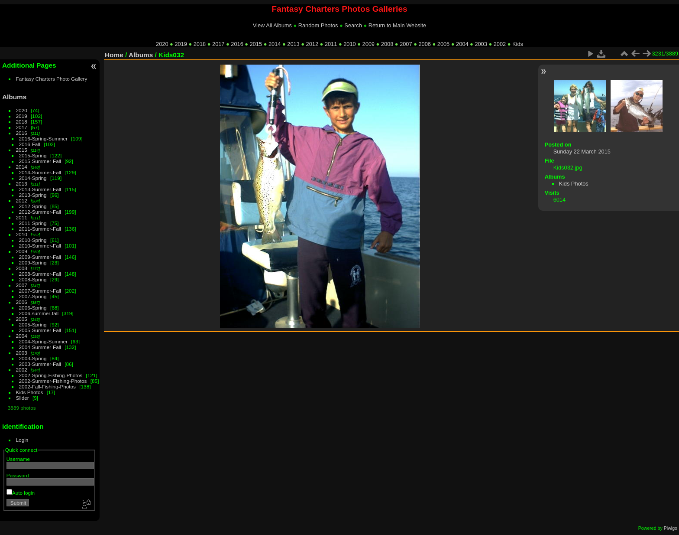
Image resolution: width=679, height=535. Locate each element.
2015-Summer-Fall (40, 161)
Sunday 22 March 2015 (582, 151)
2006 (424, 44)
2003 (481, 44)
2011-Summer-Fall (40, 229)
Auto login (20, 493)
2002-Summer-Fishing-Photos (53, 381)
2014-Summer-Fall (40, 172)
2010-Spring (33, 240)
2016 (237, 44)
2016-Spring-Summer (43, 138)
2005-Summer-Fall (40, 330)
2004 (462, 44)
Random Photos (318, 25)
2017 (218, 44)
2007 (406, 44)
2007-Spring (33, 296)
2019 (181, 44)
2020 (162, 44)
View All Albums (272, 25)
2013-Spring (33, 195)
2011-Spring (33, 223)
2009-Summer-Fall (40, 257)
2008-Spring (33, 279)
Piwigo (670, 528)
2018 (200, 44)
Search (353, 25)
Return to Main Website (397, 25)
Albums (14, 97)
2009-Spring (33, 262)
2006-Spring (33, 307)
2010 (349, 44)
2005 (443, 44)
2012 (312, 44)
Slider (22, 398)
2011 (331, 44)
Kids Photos (29, 392)
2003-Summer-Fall (40, 364)
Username (18, 459)
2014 (274, 44)
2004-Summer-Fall (40, 347)
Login (22, 440)
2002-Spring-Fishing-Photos (51, 375)
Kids (517, 44)
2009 (368, 44)
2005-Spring (33, 324)
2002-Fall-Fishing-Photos (47, 386)
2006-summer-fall (39, 313)
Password (17, 475)
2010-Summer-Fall (40, 245)
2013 (293, 44)
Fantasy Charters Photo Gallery (51, 79)
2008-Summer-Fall (40, 274)
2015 (256, 44)
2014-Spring (33, 178)
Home (114, 55)
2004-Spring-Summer (43, 341)
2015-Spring (33, 155)
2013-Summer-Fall (40, 189)
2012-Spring (33, 206)
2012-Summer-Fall (40, 212)
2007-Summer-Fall (40, 291)
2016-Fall (29, 144)
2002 (500, 44)
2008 (387, 44)
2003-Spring (33, 358)
